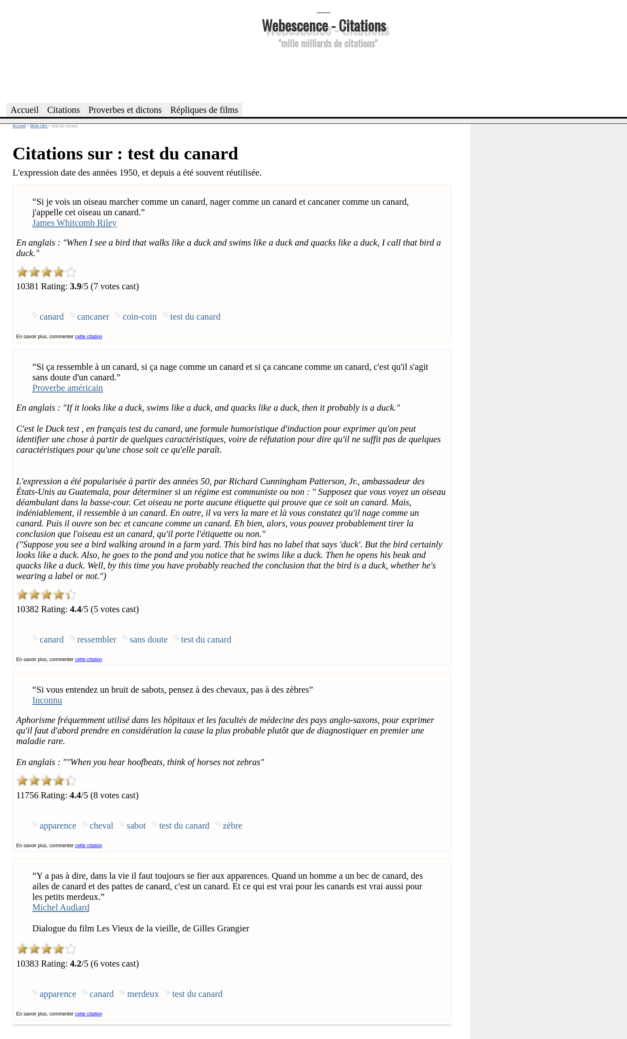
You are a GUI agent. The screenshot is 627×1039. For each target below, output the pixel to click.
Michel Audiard (60, 907)
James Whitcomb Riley (74, 223)
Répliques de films (204, 110)
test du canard (195, 317)
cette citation (88, 336)
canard (52, 317)
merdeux (143, 994)
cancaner (93, 317)
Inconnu (47, 700)
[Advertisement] (323, 74)
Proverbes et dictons (125, 110)
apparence (58, 826)
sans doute (149, 639)
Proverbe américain (67, 388)
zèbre (232, 826)
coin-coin (140, 317)
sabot (136, 826)
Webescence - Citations (324, 25)
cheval (101, 826)
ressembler (97, 639)
